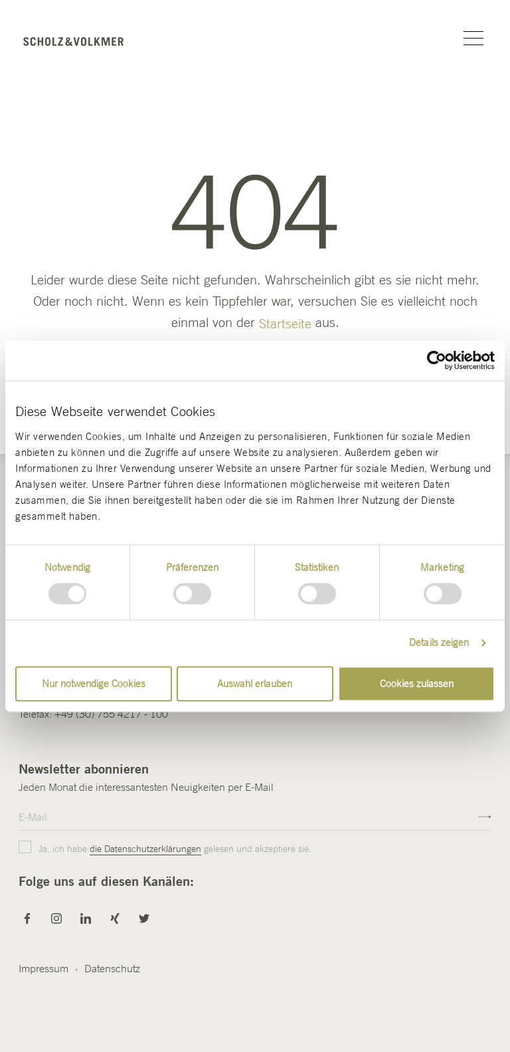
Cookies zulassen (417, 683)
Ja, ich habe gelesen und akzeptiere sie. (166, 849)
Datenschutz (112, 968)
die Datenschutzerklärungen (145, 849)
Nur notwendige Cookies (93, 683)
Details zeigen (439, 643)
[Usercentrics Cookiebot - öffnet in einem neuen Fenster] (437, 360)
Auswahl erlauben (254, 683)
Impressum (43, 968)
